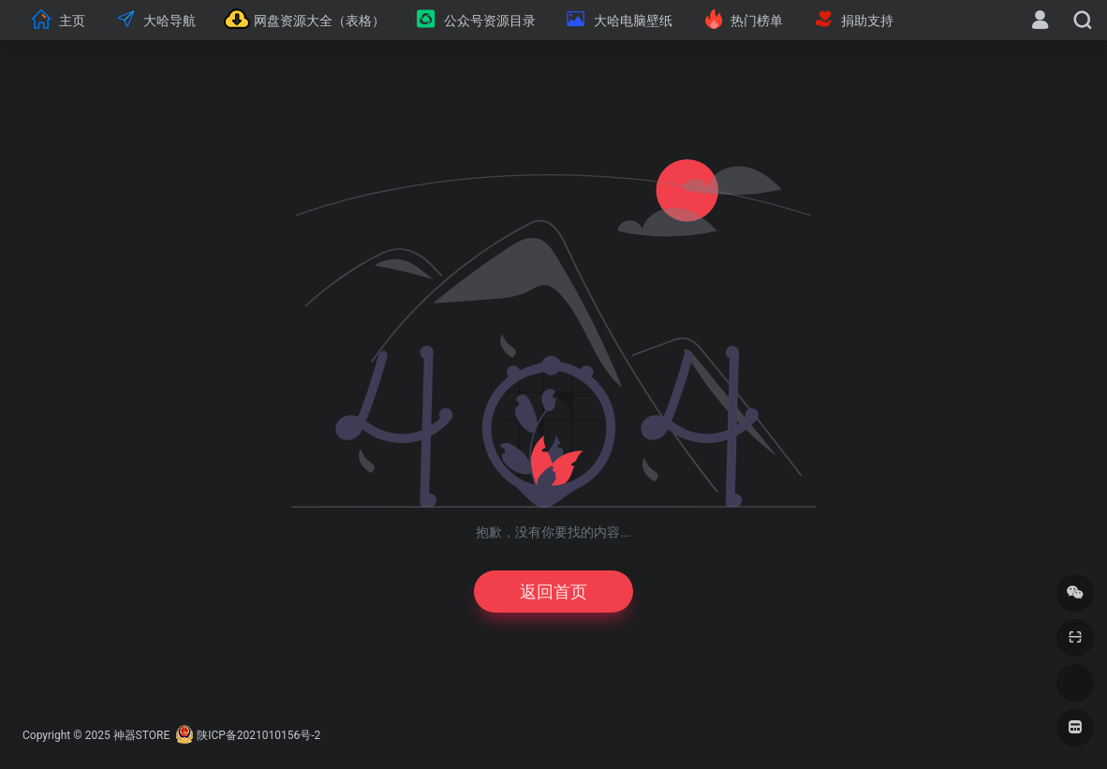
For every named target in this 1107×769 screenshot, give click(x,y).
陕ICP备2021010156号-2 (258, 735)
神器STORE (141, 735)
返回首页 (553, 591)
